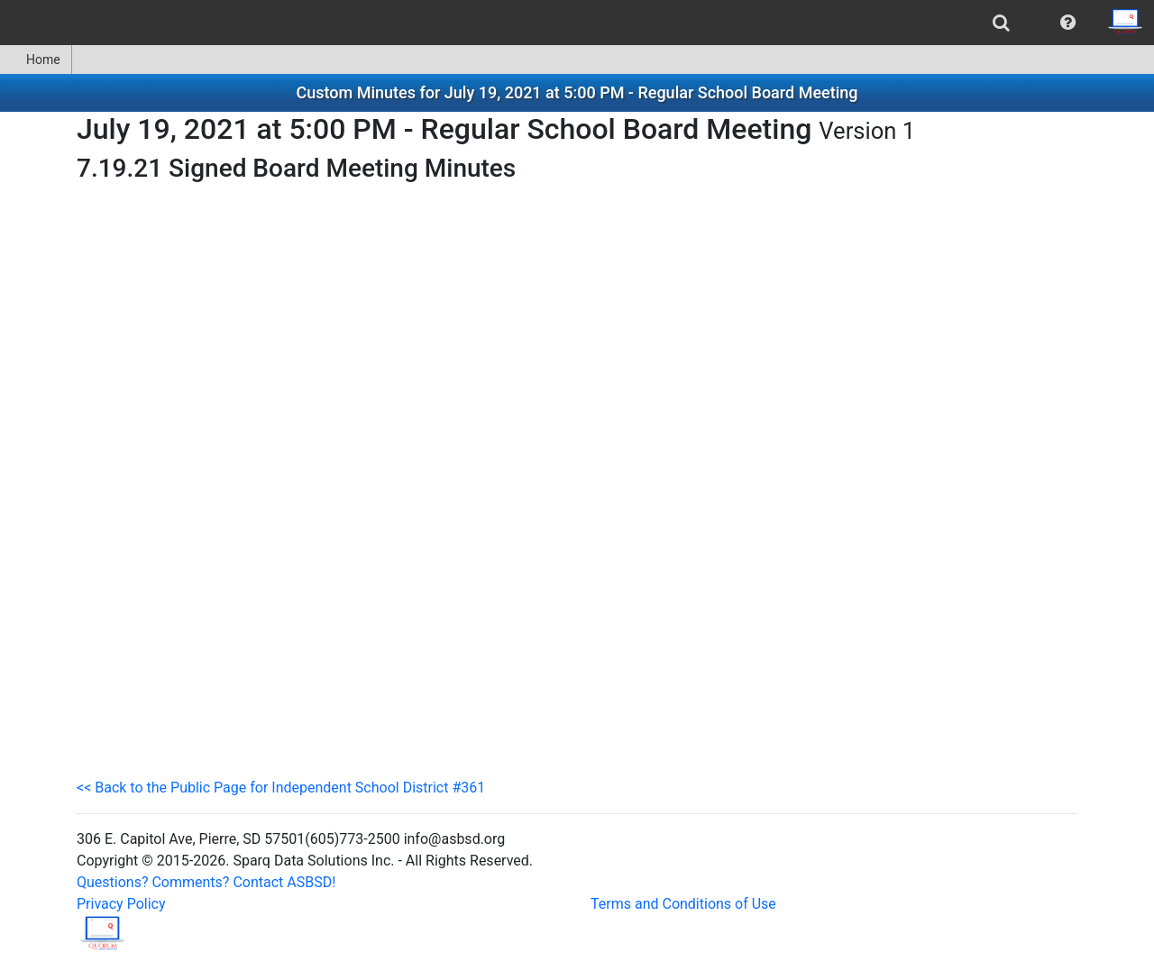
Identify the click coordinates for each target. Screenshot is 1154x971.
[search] (1001, 22)
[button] (1068, 23)
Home (35, 59)
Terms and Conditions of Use (683, 903)
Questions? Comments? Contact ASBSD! (206, 882)
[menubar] (577, 22)
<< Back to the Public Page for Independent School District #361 (281, 787)
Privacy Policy (121, 903)
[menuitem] (1001, 22)
